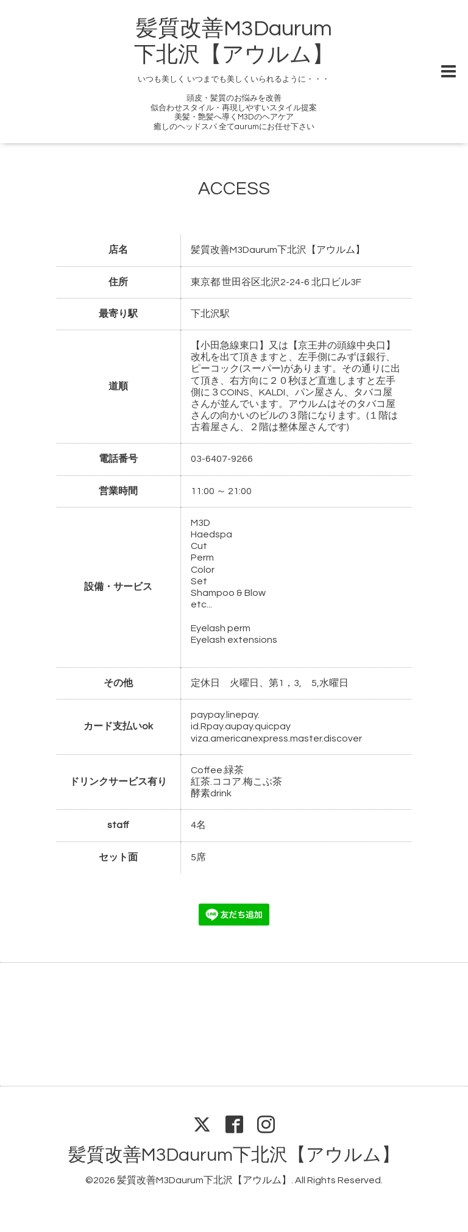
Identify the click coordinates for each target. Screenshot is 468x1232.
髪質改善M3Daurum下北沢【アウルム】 (234, 1154)
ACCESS (234, 188)
